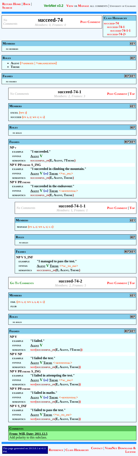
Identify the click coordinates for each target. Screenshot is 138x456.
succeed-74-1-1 (120, 30)
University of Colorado (123, 5)
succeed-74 (111, 23)
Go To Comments (22, 283)
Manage (83, 5)
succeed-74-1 (116, 27)
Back (26, 4)
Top (132, 93)
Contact (97, 448)
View (69, 5)
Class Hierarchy (77, 450)
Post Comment (90, 22)
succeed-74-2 (116, 34)
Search (7, 7)
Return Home (11, 4)
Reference (56, 450)
